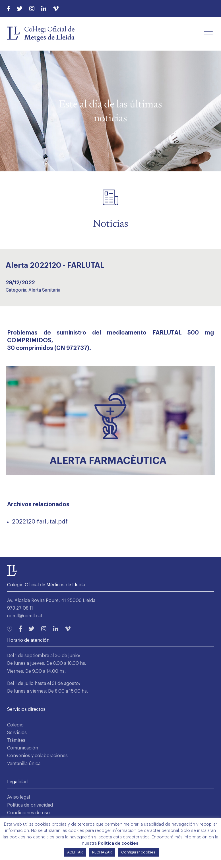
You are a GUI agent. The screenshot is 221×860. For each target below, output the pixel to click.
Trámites (16, 740)
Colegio (15, 725)
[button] (208, 34)
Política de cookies (118, 843)
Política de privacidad (30, 805)
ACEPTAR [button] (75, 852)
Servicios (17, 732)
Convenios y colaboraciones (37, 755)
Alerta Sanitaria (44, 290)
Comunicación (22, 748)
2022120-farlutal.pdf (40, 522)
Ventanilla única (23, 763)
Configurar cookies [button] (138, 852)
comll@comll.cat (24, 616)
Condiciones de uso (28, 813)
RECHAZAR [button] (102, 852)
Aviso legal (18, 797)
